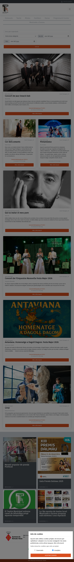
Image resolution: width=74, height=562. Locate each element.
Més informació (59, 543)
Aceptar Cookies (51, 555)
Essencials (39, 550)
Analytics (57, 550)
